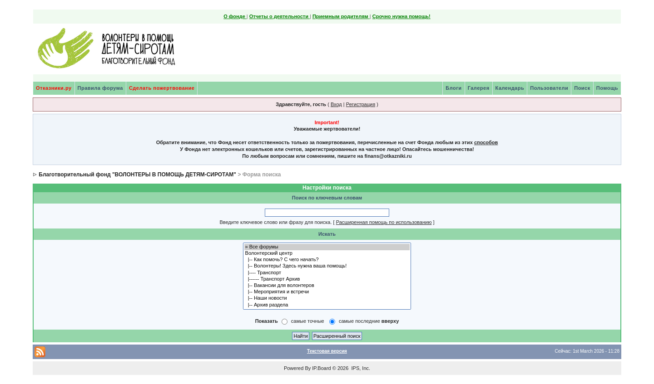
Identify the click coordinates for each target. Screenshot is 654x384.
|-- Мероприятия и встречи (327, 292)
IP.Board (321, 368)
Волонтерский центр (327, 253)
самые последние (369, 321)
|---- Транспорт (327, 273)
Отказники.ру (54, 88)
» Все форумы (327, 247)
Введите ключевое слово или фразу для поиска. (275, 222)
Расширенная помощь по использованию (384, 222)
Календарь (510, 88)
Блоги (453, 88)
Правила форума (100, 88)
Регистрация (360, 104)
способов (486, 142)
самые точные (307, 321)
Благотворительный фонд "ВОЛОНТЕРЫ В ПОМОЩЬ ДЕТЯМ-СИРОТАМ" (137, 174)
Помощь (607, 88)
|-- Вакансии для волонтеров (327, 285)
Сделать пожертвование (161, 88)
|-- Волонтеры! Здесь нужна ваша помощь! (327, 266)
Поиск (582, 88)
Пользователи (549, 88)
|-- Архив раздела (327, 305)
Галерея (479, 88)
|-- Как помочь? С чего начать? (327, 260)
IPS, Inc (360, 368)
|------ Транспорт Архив (327, 279)
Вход (336, 104)
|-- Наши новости (327, 298)
